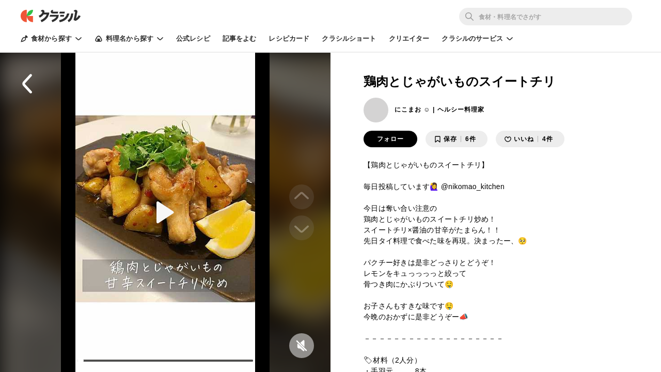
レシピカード (289, 38)
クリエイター (409, 38)
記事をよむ (240, 38)
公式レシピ (193, 38)
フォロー (390, 139)
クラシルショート (349, 38)
